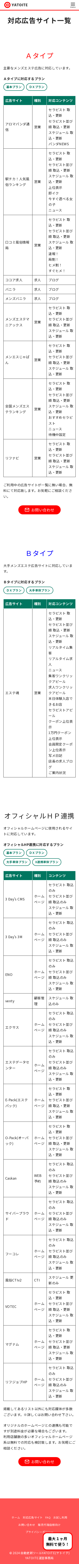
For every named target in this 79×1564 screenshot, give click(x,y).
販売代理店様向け (49, 1525)
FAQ (48, 1517)
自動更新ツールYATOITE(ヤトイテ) (45, 1553)
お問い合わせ (26, 1525)
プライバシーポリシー (39, 1532)
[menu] (73, 5)
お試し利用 (60, 1517)
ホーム (16, 1517)
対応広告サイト (33, 1517)
